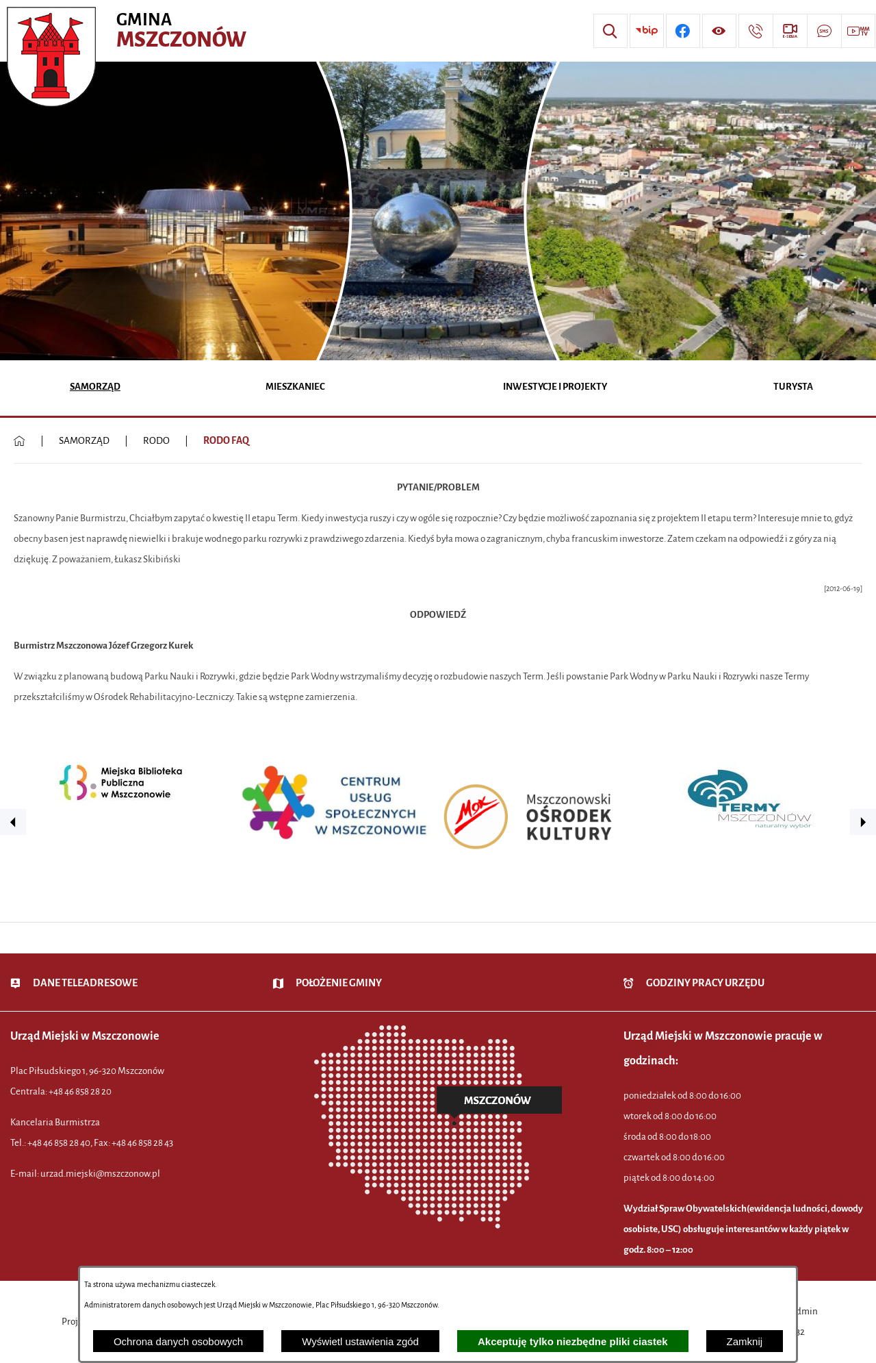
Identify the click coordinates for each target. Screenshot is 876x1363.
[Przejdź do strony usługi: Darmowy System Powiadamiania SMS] (824, 31)
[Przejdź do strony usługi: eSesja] (790, 31)
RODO (156, 441)
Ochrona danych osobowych (178, 1341)
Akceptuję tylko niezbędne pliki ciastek (573, 1341)
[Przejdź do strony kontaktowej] (755, 31)
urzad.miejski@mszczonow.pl (100, 1173)
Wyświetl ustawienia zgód (360, 1341)
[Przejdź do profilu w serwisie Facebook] (683, 31)
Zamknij (745, 1341)
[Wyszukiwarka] (610, 31)
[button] (13, 822)
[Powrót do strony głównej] (19, 441)
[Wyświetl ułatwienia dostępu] (719, 31)
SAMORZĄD (84, 441)
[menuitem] (95, 388)
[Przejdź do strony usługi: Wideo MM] (858, 31)
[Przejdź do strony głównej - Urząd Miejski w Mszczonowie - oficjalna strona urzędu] (128, 31)
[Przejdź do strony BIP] (647, 31)
